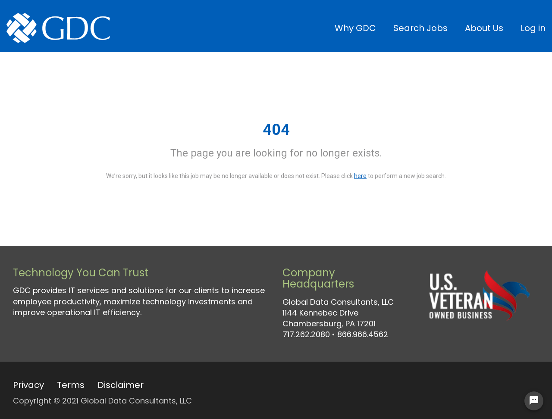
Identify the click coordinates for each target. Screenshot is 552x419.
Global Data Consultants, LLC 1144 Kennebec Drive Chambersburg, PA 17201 (338, 313)
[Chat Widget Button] (533, 400)
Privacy (28, 385)
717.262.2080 (306, 334)
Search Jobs (420, 28)
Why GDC (355, 28)
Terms (71, 385)
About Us (484, 28)
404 (276, 130)
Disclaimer (120, 385)
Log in (533, 28)
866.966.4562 (362, 334)
